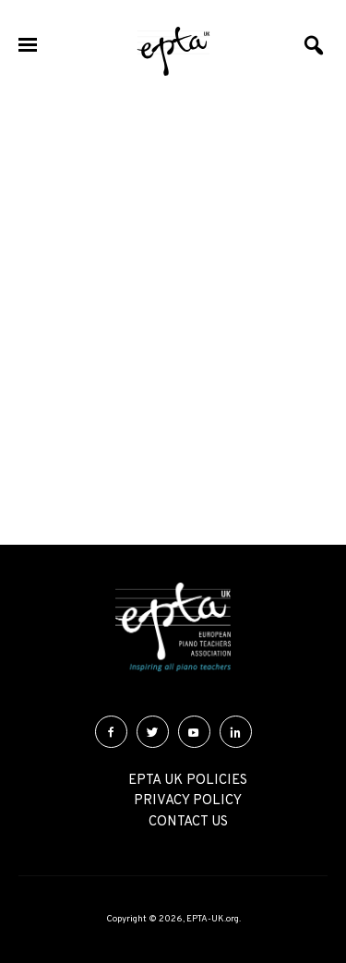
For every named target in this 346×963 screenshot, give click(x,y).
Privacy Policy (188, 801)
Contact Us (188, 822)
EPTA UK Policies (187, 780)
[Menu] (27, 46)
